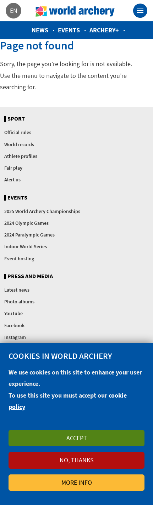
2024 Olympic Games (26, 223)
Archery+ (104, 30)
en (13, 10)
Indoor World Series (25, 246)
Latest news (16, 290)
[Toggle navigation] (140, 11)
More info (76, 482)
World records (19, 144)
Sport (16, 119)
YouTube (13, 313)
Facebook (14, 325)
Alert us (12, 179)
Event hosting (19, 258)
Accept (76, 438)
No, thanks (77, 460)
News (40, 30)
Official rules (17, 132)
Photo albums (19, 301)
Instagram (15, 337)
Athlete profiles (20, 156)
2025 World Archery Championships (42, 211)
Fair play (13, 168)
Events (69, 30)
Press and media (30, 276)
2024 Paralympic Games (29, 235)
